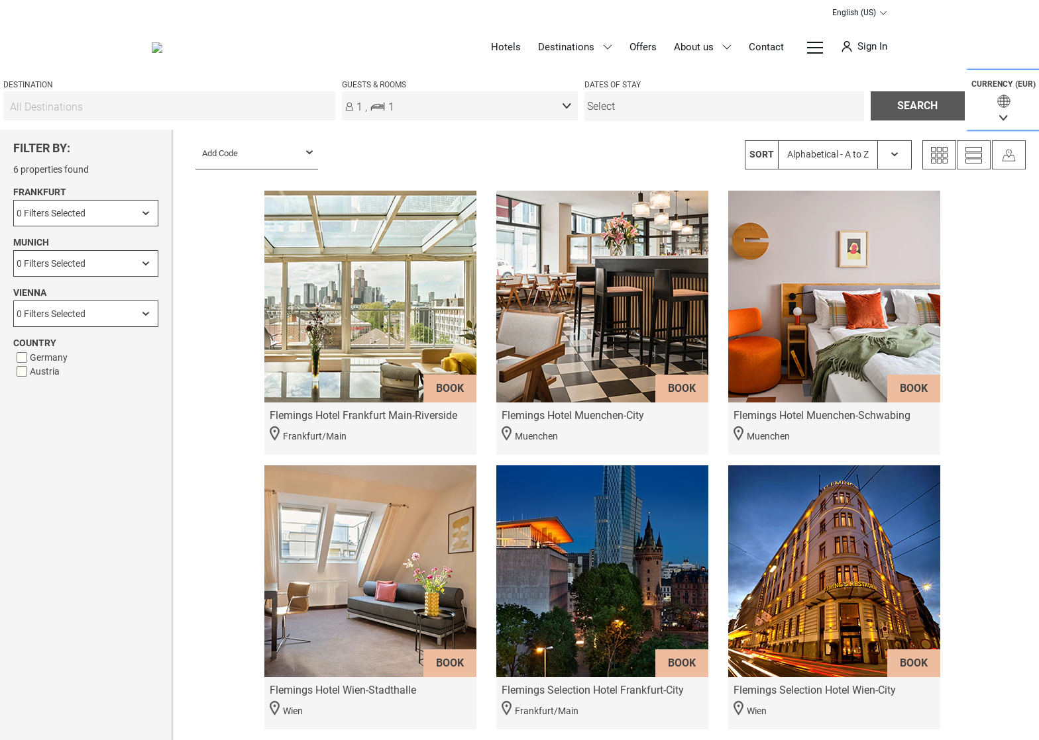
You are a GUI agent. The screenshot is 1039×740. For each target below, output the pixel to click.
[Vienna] (85, 314)
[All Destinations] (169, 106)
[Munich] (85, 263)
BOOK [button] (450, 388)
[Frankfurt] (85, 213)
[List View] (974, 154)
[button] (1003, 100)
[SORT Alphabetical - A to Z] (828, 154)
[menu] (724, 106)
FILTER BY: (41, 148)
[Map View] (1009, 154)
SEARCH (917, 105)
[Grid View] (939, 154)
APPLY (86, 694)
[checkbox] (87, 357)
